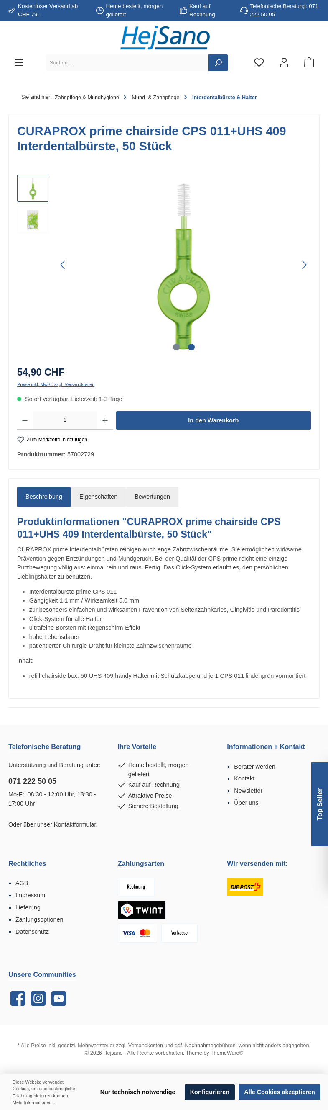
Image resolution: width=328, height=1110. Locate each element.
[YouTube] (58, 998)
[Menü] (18, 63)
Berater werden (254, 766)
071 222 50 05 (32, 781)
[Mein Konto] (284, 63)
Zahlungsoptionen (39, 919)
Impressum (30, 895)
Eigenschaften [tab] (98, 496)
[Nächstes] (304, 264)
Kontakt (244, 778)
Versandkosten (145, 1045)
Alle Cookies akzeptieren (279, 1092)
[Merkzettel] (259, 63)
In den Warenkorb (213, 420)
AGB (21, 883)
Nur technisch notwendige (137, 1092)
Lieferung (28, 907)
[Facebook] (17, 998)
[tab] (44, 497)
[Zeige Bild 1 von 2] (176, 347)
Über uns (246, 802)
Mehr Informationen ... (34, 1102)
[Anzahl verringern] (25, 420)
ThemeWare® (227, 1053)
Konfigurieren (209, 1092)
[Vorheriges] (63, 264)
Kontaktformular (75, 824)
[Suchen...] (127, 62)
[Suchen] (218, 62)
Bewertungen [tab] (152, 496)
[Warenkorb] (309, 63)
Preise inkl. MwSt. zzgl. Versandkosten (55, 384)
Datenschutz (32, 931)
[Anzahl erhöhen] (105, 420)
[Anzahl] (65, 420)
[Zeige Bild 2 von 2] (191, 347)
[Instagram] (38, 998)
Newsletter (248, 790)
